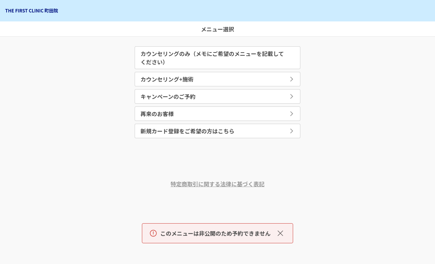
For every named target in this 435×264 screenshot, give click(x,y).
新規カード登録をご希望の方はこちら (187, 131)
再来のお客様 (157, 114)
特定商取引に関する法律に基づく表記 (217, 184)
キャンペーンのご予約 (168, 96)
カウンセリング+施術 (167, 79)
